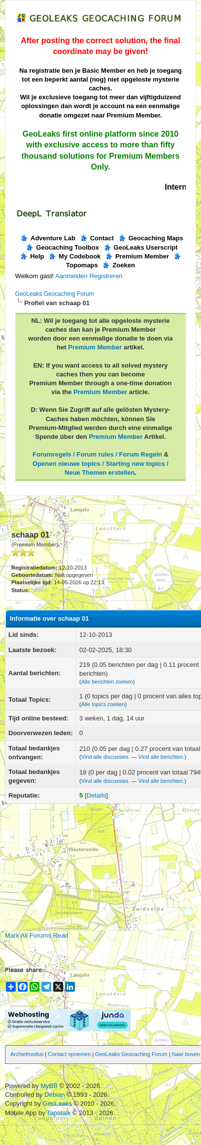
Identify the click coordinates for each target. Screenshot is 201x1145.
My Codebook (74, 256)
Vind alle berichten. (161, 757)
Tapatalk (59, 1112)
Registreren (105, 276)
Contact (97, 238)
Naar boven (186, 1054)
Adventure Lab (47, 238)
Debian (55, 1094)
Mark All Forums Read (36, 935)
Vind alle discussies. (105, 757)
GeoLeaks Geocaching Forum (54, 293)
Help (32, 256)
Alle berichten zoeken (107, 682)
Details (96, 795)
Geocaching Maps (150, 238)
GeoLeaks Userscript (140, 247)
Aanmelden (71, 276)
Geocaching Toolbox (62, 247)
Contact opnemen (69, 1054)
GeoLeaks (58, 1103)
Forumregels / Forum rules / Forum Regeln (97, 454)
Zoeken (118, 265)
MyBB (49, 1085)
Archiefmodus (26, 1054)
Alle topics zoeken (103, 704)
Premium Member (137, 256)
